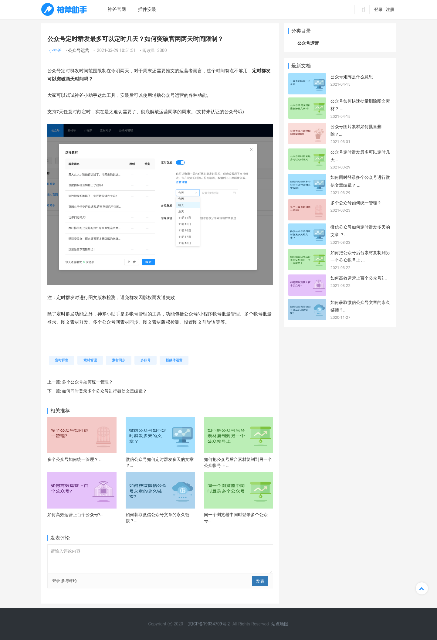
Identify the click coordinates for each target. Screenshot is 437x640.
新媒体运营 (174, 360)
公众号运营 (78, 50)
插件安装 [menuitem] (147, 9)
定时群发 (61, 360)
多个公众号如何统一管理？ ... (75, 459)
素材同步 (118, 360)
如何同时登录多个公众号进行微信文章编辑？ (104, 391)
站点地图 (279, 623)
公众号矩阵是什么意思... (353, 76)
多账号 (146, 360)
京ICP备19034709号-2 (209, 623)
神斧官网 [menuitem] (117, 9)
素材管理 (90, 360)
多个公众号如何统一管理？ (87, 382)
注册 (390, 9)
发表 (260, 581)
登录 (378, 9)
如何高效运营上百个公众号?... (75, 514)
